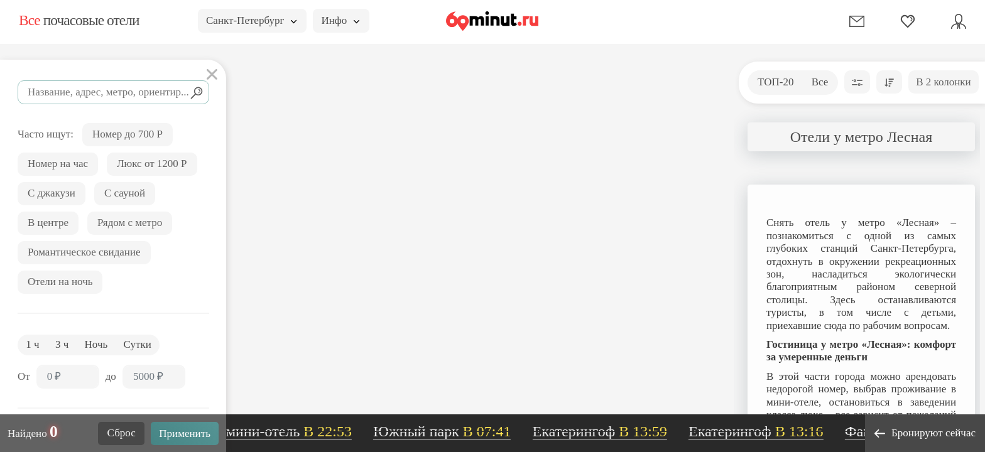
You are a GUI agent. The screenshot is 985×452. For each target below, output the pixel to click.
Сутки (137, 344)
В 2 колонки (943, 82)
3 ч (61, 344)
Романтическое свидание (84, 252)
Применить (184, 433)
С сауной (124, 193)
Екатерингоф (605, 431)
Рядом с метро (129, 223)
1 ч (32, 344)
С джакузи (51, 193)
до (111, 376)
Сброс (121, 433)
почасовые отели (79, 20)
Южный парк (447, 431)
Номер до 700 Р (127, 134)
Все (820, 82)
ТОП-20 (775, 82)
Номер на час (58, 164)
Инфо (340, 20)
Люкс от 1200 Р (152, 164)
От (24, 376)
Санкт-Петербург (251, 20)
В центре (48, 223)
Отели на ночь (60, 282)
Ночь (96, 344)
